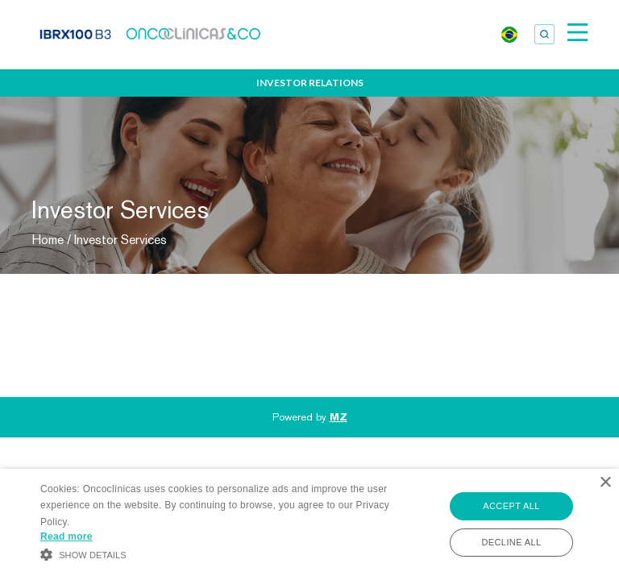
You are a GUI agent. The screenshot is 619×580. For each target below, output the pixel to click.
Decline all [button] (511, 542)
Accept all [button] (511, 506)
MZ (338, 417)
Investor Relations (310, 83)
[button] (215, 553)
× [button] (605, 483)
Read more (66, 536)
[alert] (309, 524)
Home (47, 239)
